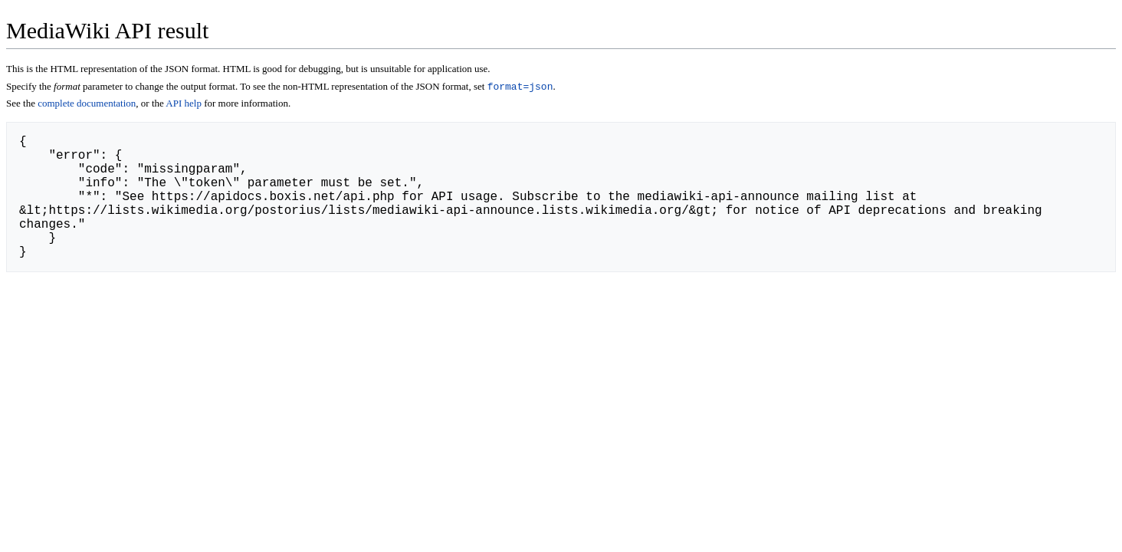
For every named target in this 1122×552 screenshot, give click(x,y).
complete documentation (87, 104)
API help (184, 104)
